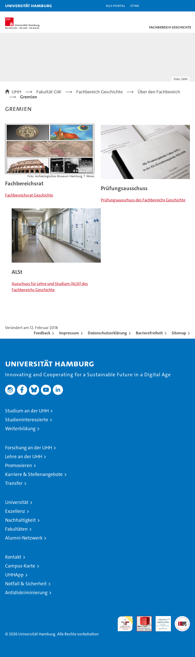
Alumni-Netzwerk (23, 538)
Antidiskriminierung (26, 592)
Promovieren (18, 465)
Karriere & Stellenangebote (34, 474)
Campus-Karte (20, 566)
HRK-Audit (160, 621)
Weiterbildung (20, 428)
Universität (16, 502)
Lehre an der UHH (23, 456)
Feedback (42, 333)
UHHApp (14, 575)
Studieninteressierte (26, 419)
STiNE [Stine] (134, 5)
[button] (175, 5)
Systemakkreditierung (182, 618)
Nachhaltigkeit (20, 520)
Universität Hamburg (28, 5)
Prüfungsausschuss (124, 188)
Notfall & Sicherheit (26, 583)
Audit (141, 618)
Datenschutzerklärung (107, 333)
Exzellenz (15, 511)
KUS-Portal (115, 5)
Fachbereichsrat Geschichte (29, 195)
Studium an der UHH (27, 411)
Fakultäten (16, 529)
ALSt (17, 272)
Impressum (69, 333)
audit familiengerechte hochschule (125, 623)
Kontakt (13, 557)
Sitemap (179, 333)
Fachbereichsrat (24, 183)
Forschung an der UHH (28, 447)
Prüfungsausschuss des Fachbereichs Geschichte (143, 200)
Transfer (14, 483)
